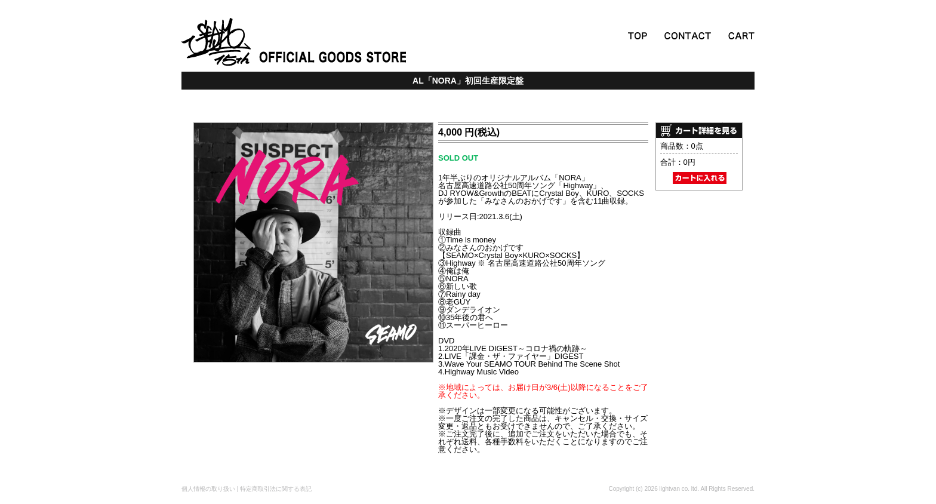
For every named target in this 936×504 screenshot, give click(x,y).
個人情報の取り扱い (208, 488)
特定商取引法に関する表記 (276, 488)
